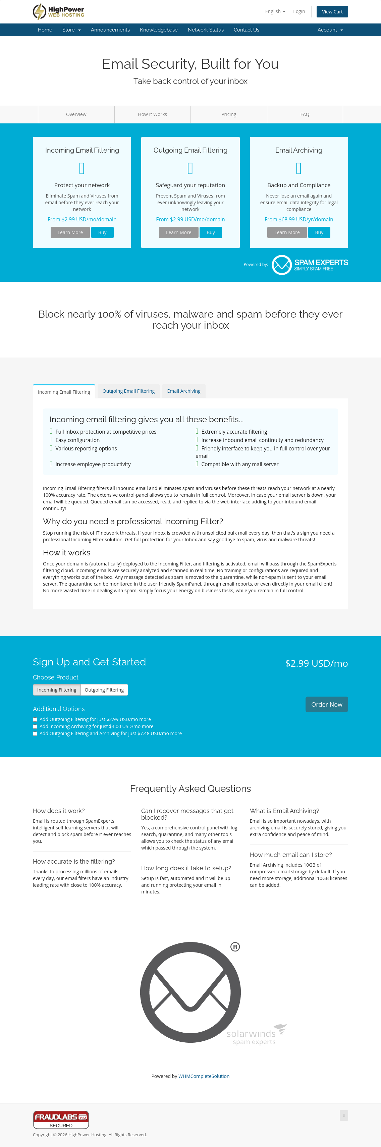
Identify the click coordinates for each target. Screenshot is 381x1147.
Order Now (326, 704)
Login (299, 11)
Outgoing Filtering (104, 690)
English (275, 11)
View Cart (332, 11)
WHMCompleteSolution (204, 1076)
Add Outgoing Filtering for (92, 719)
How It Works (152, 114)
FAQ (305, 114)
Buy (102, 232)
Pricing (228, 114)
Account (330, 30)
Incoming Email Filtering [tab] (64, 392)
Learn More (70, 232)
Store (71, 30)
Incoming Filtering (56, 690)
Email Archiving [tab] (183, 391)
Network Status (206, 30)
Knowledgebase (159, 30)
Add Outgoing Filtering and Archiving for (107, 733)
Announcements (110, 30)
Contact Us (246, 30)
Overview (76, 114)
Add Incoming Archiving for (93, 726)
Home (45, 30)
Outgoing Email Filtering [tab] (129, 391)
